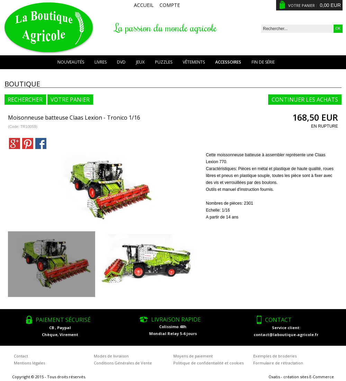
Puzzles (163, 62)
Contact (21, 356)
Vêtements (194, 62)
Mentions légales (29, 362)
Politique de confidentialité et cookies (208, 362)
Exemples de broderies (275, 356)
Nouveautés (70, 62)
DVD (121, 62)
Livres (100, 62)
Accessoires (228, 62)
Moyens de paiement (193, 356)
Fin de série (263, 62)
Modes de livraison (111, 356)
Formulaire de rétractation (278, 362)
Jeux (140, 62)
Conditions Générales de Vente (123, 362)
